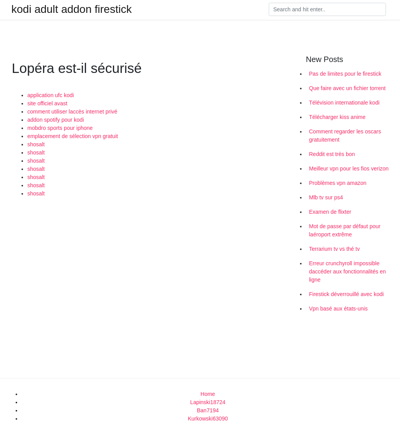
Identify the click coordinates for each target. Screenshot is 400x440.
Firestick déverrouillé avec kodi (346, 294)
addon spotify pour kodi (55, 120)
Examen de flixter (330, 212)
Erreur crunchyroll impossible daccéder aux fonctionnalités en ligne (347, 271)
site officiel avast (47, 103)
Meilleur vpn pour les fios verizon (349, 168)
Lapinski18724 (207, 402)
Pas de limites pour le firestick (345, 74)
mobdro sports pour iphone (60, 128)
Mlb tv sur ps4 (326, 197)
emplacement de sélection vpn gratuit (72, 136)
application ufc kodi (50, 95)
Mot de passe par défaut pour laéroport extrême (344, 230)
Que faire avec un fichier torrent (347, 88)
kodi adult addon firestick (71, 9)
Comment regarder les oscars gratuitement (345, 135)
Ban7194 (208, 410)
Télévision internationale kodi (344, 102)
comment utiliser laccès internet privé (72, 111)
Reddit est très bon (332, 154)
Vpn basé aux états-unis (338, 308)
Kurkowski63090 (208, 418)
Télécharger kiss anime (337, 117)
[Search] (327, 9)
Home (207, 394)
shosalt (36, 144)
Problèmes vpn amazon (337, 183)
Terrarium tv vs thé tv (334, 249)
